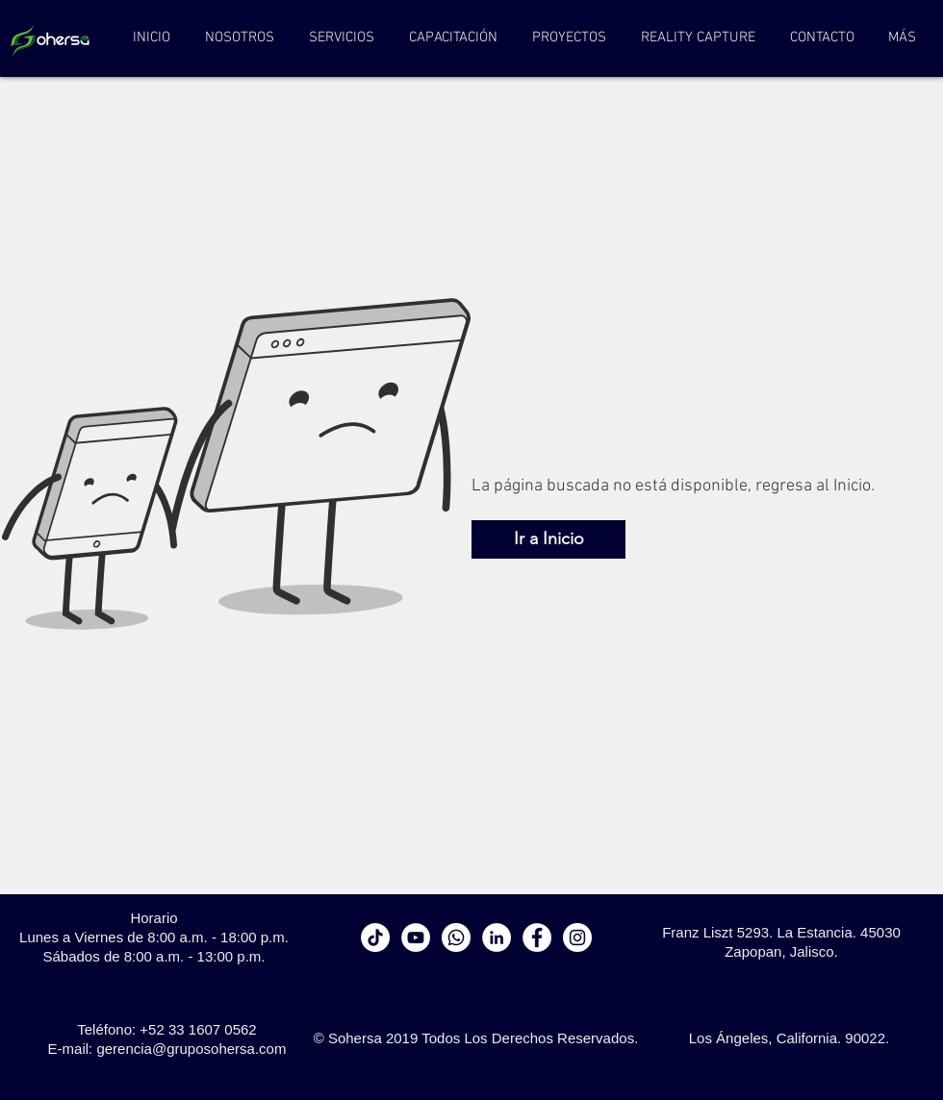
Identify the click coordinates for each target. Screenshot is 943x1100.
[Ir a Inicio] (548, 539)
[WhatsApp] (456, 937)
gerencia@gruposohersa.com (191, 1048)
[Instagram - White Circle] (577, 937)
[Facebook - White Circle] (536, 937)
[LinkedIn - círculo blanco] (496, 937)
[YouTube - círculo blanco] (415, 937)
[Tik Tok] (375, 937)
